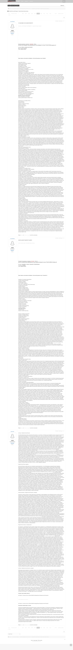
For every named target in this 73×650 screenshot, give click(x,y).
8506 (32, 13)
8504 (26, 13)
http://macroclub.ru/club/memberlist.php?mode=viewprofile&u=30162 (29, 586)
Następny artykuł (60, 13)
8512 (50, 13)
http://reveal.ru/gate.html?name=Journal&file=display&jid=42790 (46, 454)
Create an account (27, 624)
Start (18, 1)
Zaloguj (22, 624)
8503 (23, 13)
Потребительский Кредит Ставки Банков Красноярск (40, 8)
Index (9, 5)
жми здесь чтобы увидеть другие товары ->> (43, 44)
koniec (9, 629)
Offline (12, 30)
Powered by (34, 641)
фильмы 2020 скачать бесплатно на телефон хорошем (47, 450)
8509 (41, 13)
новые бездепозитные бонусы (23, 599)
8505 (29, 13)
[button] (62, 5)
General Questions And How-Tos (25, 8)
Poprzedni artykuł (14, 13)
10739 (56, 13)
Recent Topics (13, 5)
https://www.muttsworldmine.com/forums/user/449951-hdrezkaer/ (42, 472)
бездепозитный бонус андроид (50, 535)
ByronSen (12, 431)
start (9, 13)
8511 (47, 13)
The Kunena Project (15, 8)
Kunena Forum (38, 641)
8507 (35, 13)
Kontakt (31, 1)
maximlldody (12, 21)
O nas (22, 1)
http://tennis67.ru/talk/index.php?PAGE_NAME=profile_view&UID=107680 (30, 516)
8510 (44, 13)
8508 (38, 13)
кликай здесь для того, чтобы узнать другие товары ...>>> (47, 261)
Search (18, 5)
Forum (10, 8)
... (20, 13)
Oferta (26, 1)
